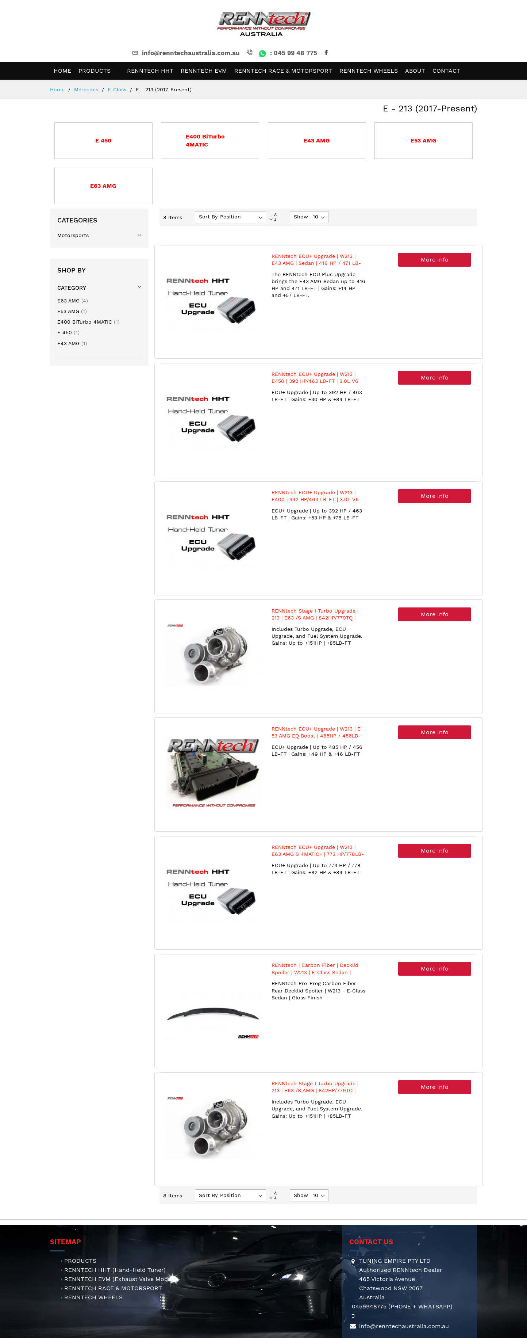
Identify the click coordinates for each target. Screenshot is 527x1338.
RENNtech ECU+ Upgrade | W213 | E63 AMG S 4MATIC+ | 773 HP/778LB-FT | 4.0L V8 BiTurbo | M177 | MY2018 (318, 854)
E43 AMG (72, 343)
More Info (435, 259)
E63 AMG (72, 301)
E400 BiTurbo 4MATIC (88, 322)
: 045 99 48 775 (281, 53)
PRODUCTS (80, 1260)
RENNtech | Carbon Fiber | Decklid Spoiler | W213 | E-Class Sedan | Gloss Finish (315, 972)
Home (58, 89)
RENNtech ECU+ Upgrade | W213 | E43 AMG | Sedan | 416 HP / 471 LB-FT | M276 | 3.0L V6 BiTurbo (316, 263)
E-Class (118, 89)
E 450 (68, 332)
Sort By (208, 217)
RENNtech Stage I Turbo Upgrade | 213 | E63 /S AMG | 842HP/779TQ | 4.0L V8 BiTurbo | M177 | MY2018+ (315, 618)
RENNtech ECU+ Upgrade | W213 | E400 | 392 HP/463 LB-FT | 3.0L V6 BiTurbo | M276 (315, 499)
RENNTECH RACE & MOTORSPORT (113, 1288)
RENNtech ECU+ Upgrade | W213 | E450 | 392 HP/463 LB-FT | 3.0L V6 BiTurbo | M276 (315, 381)
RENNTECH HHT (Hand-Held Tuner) (115, 1269)
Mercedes (87, 89)
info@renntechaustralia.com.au (185, 53)
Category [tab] (71, 288)
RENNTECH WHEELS (93, 1297)
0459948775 (369, 1306)
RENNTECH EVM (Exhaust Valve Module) (121, 1279)
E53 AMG (72, 311)
